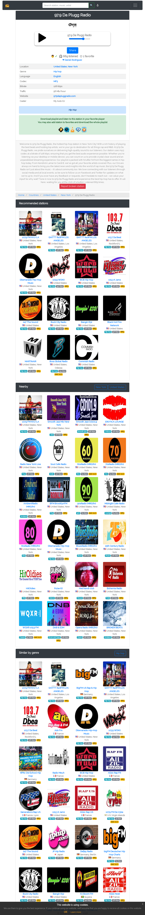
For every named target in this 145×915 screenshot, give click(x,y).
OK (65, 912)
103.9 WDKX (59, 280)
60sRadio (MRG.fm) (86, 464)
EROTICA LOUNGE (114, 422)
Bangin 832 (86, 322)
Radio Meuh (58, 773)
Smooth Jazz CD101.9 (86, 422)
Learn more (76, 912)
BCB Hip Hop (86, 280)
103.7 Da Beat (114, 237)
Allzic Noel (114, 894)
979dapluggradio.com (65, 96)
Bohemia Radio (114, 588)
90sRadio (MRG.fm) (86, 503)
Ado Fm (58, 730)
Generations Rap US (30, 812)
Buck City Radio (58, 322)
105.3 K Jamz (114, 280)
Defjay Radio (86, 851)
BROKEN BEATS (115, 627)
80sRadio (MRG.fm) (30, 546)
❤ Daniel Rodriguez (72, 60)
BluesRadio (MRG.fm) (86, 546)
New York (73, 66)
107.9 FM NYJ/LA (30, 237)
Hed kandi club (86, 588)
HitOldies (30, 588)
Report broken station (72, 186)
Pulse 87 (58, 588)
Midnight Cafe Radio (115, 503)
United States (60, 66)
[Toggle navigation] (135, 5)
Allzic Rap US (86, 812)
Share (72, 50)
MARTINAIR (30, 361)
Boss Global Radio (59, 361)
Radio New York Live (30, 464)
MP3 (56, 81)
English (57, 76)
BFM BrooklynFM (58, 503)
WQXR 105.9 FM (30, 627)
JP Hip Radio (58, 851)
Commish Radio (86, 361)
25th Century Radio (114, 546)
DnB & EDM (58, 627)
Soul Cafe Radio (58, 464)
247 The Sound (30, 322)
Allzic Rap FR (114, 773)
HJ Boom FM (86, 894)
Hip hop (57, 71)
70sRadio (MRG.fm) (114, 464)
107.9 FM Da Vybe (114, 812)
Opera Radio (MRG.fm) (86, 627)
